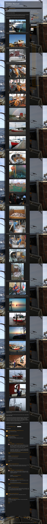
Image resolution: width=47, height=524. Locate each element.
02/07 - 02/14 (34, 82)
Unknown (9, 435)
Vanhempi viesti (26, 517)
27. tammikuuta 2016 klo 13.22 (19, 430)
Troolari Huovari (12, 4)
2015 (32, 90)
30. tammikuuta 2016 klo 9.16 (14, 498)
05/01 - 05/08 (34, 70)
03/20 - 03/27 (34, 75)
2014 (32, 91)
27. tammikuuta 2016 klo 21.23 (15, 435)
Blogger (35, 522)
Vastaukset (10, 442)
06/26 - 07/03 (34, 62)
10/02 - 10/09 (34, 53)
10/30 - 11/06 (34, 50)
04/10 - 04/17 (34, 72)
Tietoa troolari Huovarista (12, 8)
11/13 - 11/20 (34, 49)
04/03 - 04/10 (34, 73)
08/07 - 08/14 (34, 59)
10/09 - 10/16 (34, 52)
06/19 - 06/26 (34, 63)
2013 (32, 92)
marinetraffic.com (36, 13)
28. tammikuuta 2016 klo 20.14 (17, 475)
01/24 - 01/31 (34, 84)
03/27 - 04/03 (34, 74)
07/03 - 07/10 (34, 61)
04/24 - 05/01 (34, 71)
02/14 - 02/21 (34, 81)
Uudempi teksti (8, 517)
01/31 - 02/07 (34, 83)
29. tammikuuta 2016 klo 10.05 (15, 493)
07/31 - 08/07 (34, 60)
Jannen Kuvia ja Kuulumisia (12, 430)
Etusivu (17, 517)
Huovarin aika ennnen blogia (35, 85)
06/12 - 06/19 (34, 64)
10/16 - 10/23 (34, 51)
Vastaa (9, 432)
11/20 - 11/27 (34, 48)
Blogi (6, 8)
